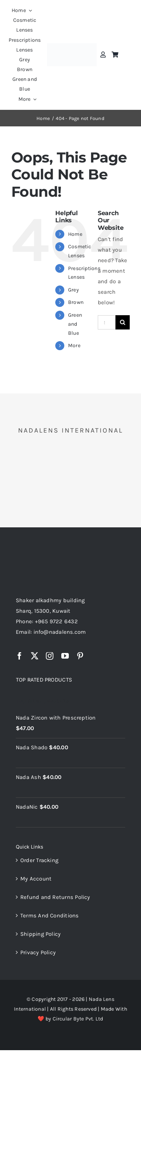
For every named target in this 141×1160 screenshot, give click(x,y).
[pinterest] (80, 656)
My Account (36, 878)
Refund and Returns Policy (55, 897)
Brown (75, 302)
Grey (73, 290)
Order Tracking (39, 860)
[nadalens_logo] (72, 46)
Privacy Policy (38, 952)
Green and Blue (75, 324)
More (74, 345)
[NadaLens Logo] (46, 552)
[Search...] (106, 322)
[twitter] (34, 656)
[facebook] (19, 656)
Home (75, 234)
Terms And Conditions (49, 915)
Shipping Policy (40, 934)
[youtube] (65, 656)
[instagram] (49, 656)
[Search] (122, 322)
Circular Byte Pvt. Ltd (78, 1019)
